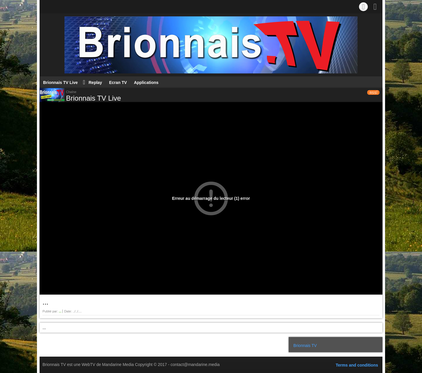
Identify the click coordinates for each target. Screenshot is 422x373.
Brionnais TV (305, 345)
